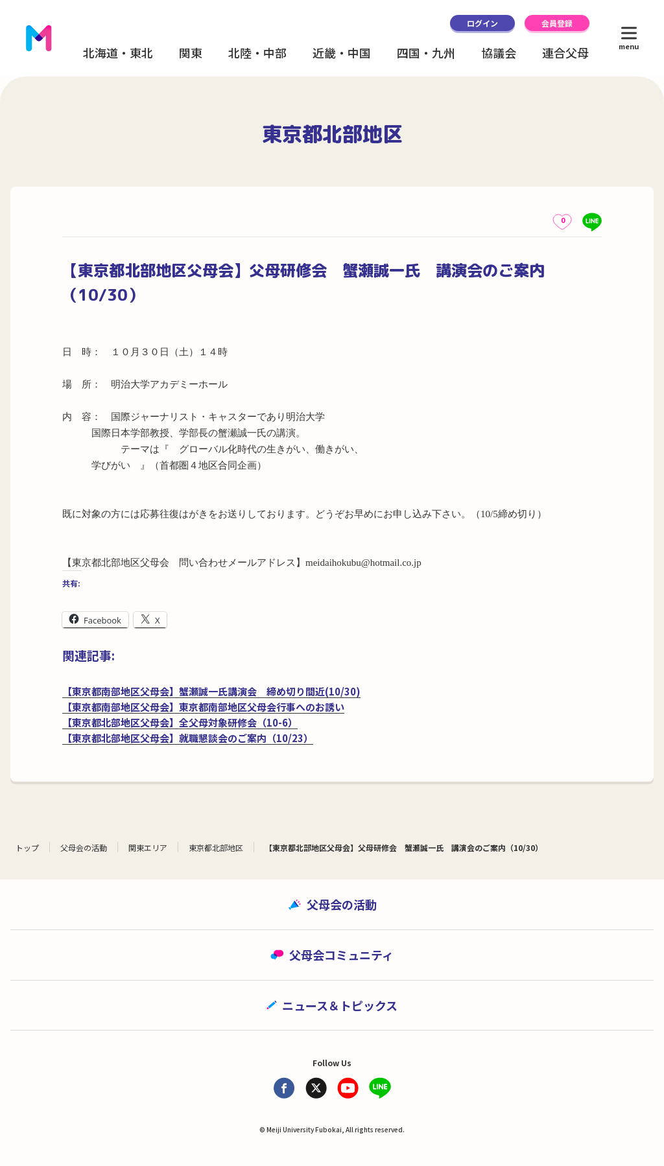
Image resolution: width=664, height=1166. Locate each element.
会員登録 (557, 23)
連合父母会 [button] (571, 52)
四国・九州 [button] (426, 52)
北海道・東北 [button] (118, 52)
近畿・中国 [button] (342, 52)
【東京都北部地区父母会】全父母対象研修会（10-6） (180, 722)
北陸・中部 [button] (257, 52)
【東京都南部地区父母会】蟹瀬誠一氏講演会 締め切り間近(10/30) (211, 691)
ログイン (482, 23)
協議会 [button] (498, 52)
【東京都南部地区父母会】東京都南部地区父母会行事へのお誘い (203, 707)
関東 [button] (190, 52)
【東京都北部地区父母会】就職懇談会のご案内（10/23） (187, 738)
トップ (27, 847)
